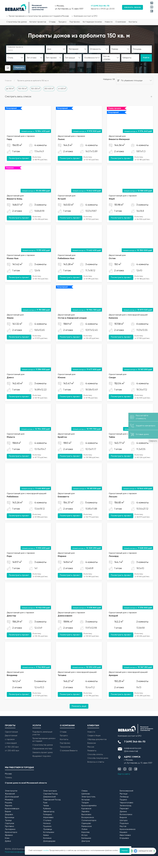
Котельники (48, 832)
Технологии (65, 747)
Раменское (86, 826)
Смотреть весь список (18, 96)
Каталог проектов (38, 22)
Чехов (46, 806)
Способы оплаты (95, 754)
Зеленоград (125, 806)
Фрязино (9, 835)
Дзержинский (49, 797)
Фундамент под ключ (41, 756)
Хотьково (85, 800)
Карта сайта (124, 774)
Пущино (123, 800)
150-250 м (35, 88)
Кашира (123, 832)
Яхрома (8, 806)
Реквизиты (91, 751)
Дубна (8, 841)
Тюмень (8, 778)
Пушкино (47, 826)
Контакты (133, 22)
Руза (45, 803)
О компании (120, 22)
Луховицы (47, 829)
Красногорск (11, 832)
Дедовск (9, 815)
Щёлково (85, 794)
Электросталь (88, 797)
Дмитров (85, 841)
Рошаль (8, 803)
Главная (8, 81)
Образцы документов (96, 739)
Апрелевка (48, 818)
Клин (7, 838)
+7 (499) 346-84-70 (100, 6)
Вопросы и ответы (95, 762)
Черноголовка (126, 803)
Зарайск (85, 812)
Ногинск (47, 823)
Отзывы (52, 22)
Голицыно (47, 815)
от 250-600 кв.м (12, 751)
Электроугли (11, 791)
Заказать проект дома (42, 752)
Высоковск (86, 815)
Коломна (47, 838)
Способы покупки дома (97, 758)
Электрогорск (50, 791)
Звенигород (48, 812)
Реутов (123, 826)
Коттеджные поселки (92, 22)
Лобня (84, 829)
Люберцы (124, 797)
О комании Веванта (68, 751)
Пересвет (124, 809)
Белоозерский (126, 791)
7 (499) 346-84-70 (134, 742)
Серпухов (9, 823)
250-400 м (49, 88)
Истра (84, 835)
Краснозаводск (12, 809)
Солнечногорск (88, 820)
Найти (146, 58)
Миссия (90, 747)
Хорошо (125, 850)
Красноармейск (89, 806)
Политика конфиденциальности (20, 852)
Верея (8, 812)
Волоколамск (126, 815)
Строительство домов (16, 22)
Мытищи (123, 794)
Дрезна (123, 812)
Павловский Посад (52, 800)
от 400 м (62, 88)
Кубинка (47, 809)
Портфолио (74, 22)
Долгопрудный (12, 797)
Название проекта (15, 47)
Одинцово (86, 823)
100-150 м (22, 88)
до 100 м (10, 88)
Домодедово (49, 841)
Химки (46, 835)
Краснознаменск (128, 829)
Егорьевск (124, 838)
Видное (123, 818)
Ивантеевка (125, 835)
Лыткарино (10, 829)
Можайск (9, 800)
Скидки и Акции (93, 736)
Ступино (47, 820)
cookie (46, 850)
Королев (85, 832)
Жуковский (10, 794)
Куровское (86, 809)
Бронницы (9, 818)
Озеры (84, 791)
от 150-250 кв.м (12, 747)
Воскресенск (87, 818)
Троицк (8, 820)
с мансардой (11, 743)
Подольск (124, 823)
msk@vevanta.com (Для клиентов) (132, 749)
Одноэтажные (11, 732)
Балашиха (86, 838)
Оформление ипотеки (42, 749)
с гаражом (10, 739)
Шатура (123, 820)
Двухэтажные (11, 736)
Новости (108, 22)
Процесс (63, 22)
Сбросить (19, 68)
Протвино (9, 826)
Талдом (85, 803)
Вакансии (91, 743)
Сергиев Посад (50, 794)
